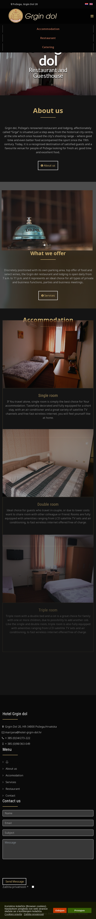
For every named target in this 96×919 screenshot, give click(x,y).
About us (48, 165)
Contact (10, 795)
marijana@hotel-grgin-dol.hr (23, 732)
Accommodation (48, 29)
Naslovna (13, 762)
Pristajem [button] (79, 910)
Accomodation (14, 775)
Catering (48, 47)
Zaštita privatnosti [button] (34, 914)
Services (10, 782)
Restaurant (48, 38)
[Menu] (92, 15)
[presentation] (28, 869)
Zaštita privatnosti (15, 887)
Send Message (14, 881)
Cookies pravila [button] (13, 914)
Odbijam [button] (59, 910)
